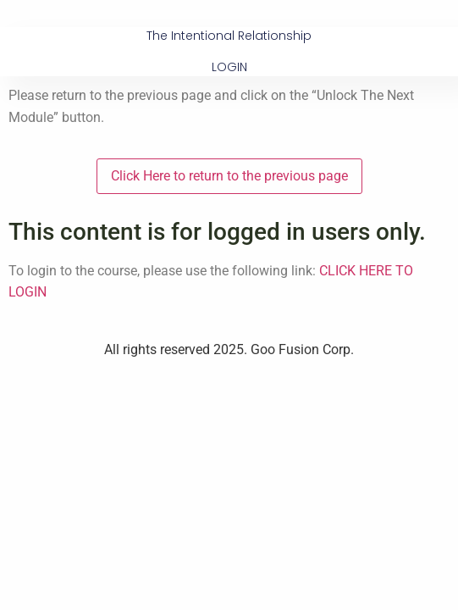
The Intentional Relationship (229, 35)
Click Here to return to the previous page (229, 176)
